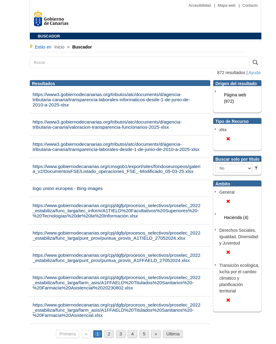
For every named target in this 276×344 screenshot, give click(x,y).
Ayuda (254, 72)
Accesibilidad (200, 5)
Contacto (250, 5)
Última (173, 333)
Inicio (59, 47)
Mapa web (227, 5)
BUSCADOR (49, 36)
